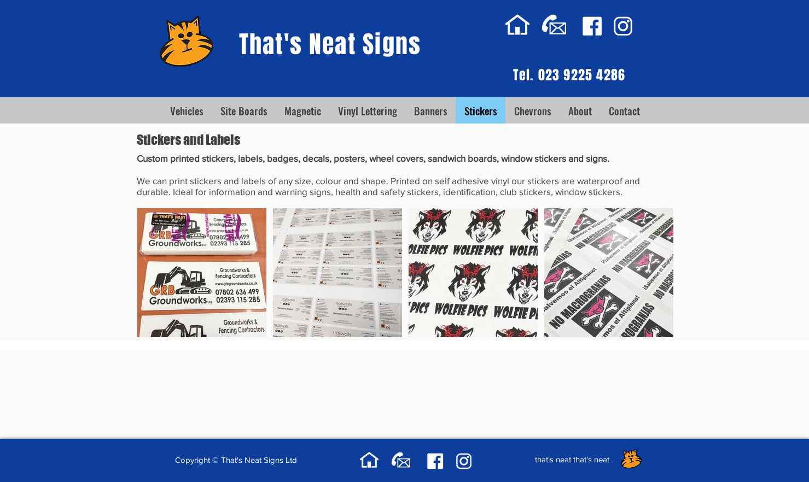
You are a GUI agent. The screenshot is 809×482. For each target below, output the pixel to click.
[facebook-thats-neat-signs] (592, 26)
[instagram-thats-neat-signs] (623, 26)
